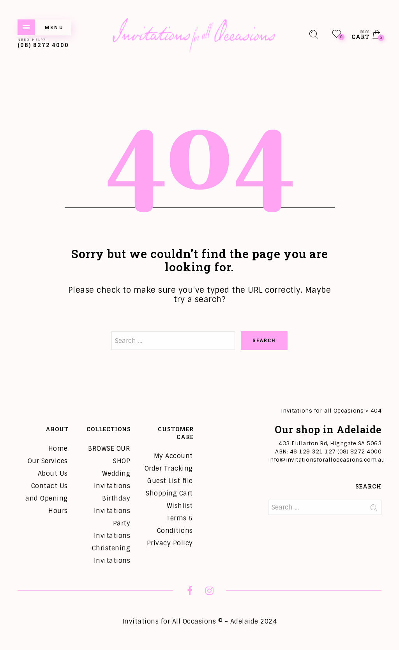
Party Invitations (112, 529)
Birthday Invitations (112, 504)
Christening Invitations (111, 554)
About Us (53, 473)
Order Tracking (169, 468)
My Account (173, 456)
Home (58, 448)
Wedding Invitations (112, 479)
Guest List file (170, 481)
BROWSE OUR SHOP (109, 454)
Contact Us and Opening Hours (46, 498)
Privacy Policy (170, 543)
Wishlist (180, 506)
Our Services (48, 461)
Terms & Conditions (175, 524)
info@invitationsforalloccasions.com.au (326, 459)
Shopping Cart (169, 493)
